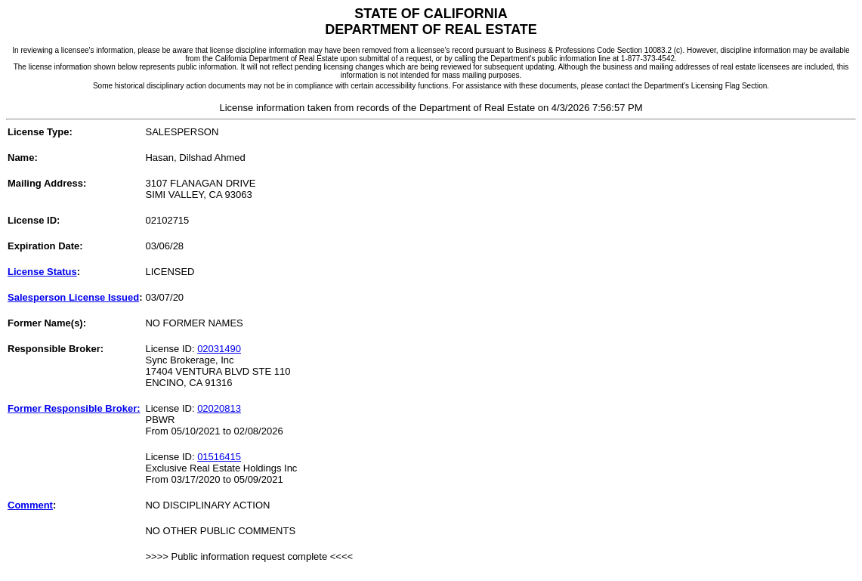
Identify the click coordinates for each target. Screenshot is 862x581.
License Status (42, 271)
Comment (30, 505)
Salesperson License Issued (73, 297)
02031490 (219, 348)
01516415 (219, 456)
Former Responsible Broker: (74, 408)
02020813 (219, 408)
